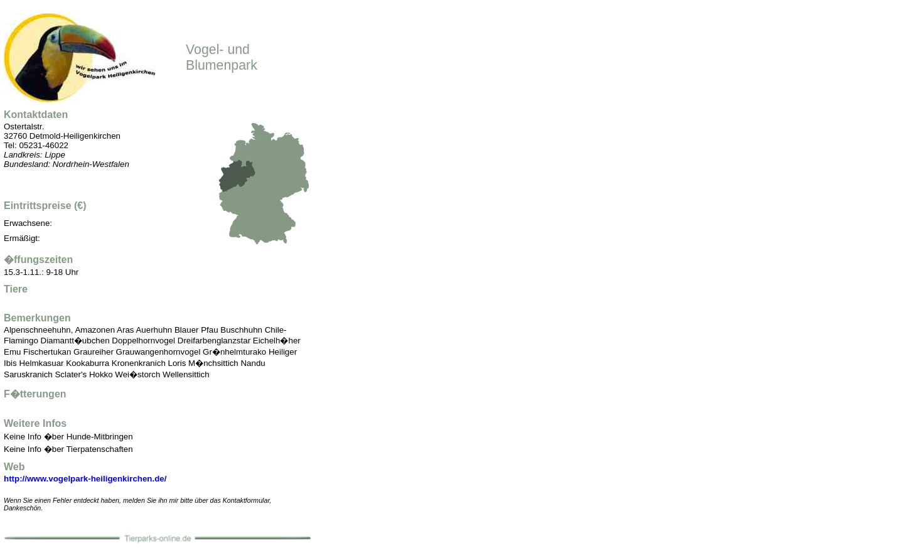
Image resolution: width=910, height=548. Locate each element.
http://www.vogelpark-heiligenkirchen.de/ (85, 478)
